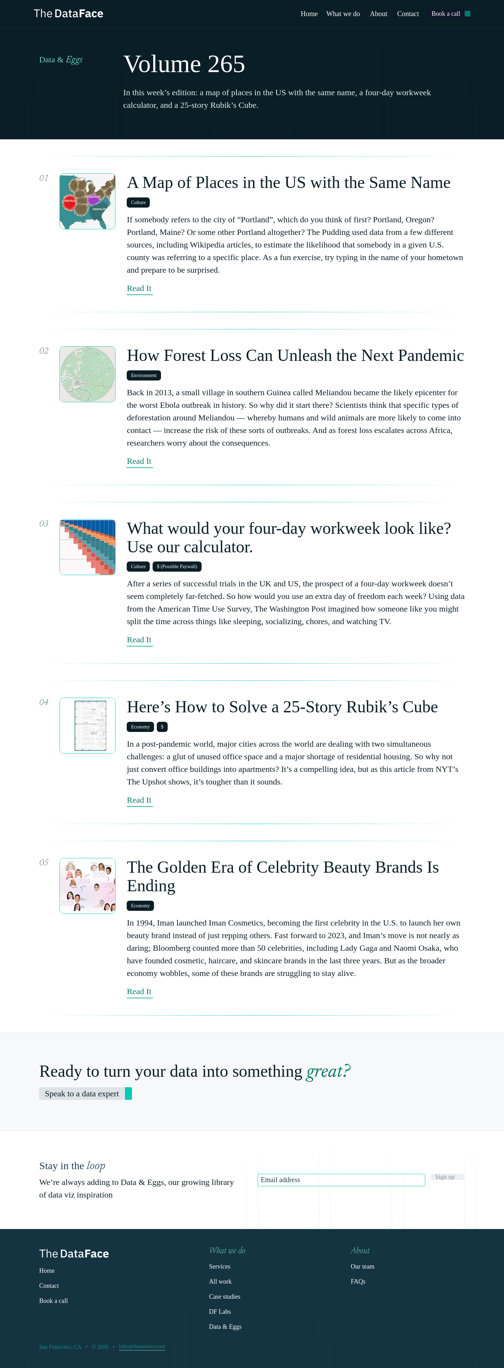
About (378, 14)
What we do (343, 14)
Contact (408, 14)
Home (309, 14)
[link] (448, 14)
